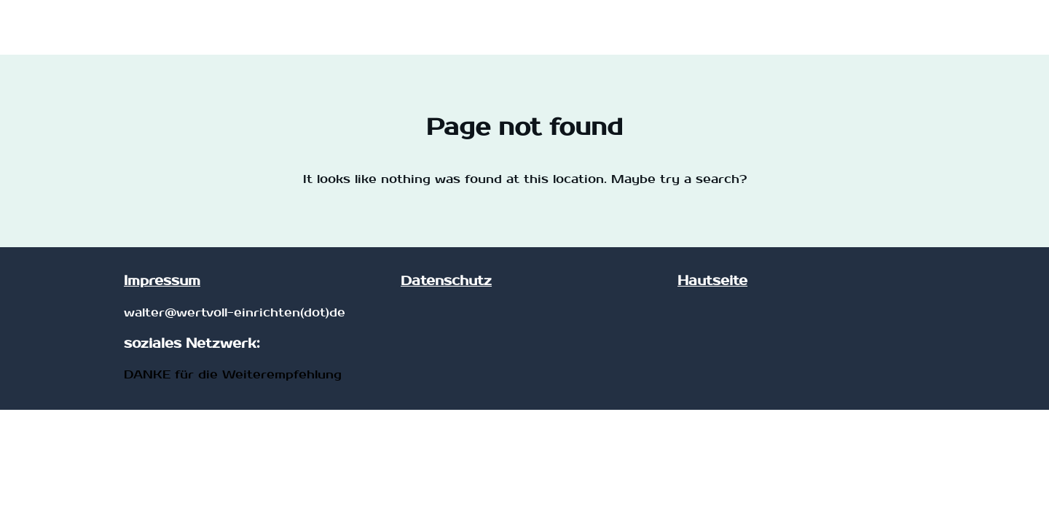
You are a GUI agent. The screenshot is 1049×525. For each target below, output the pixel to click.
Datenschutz (446, 281)
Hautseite (712, 281)
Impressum (162, 281)
